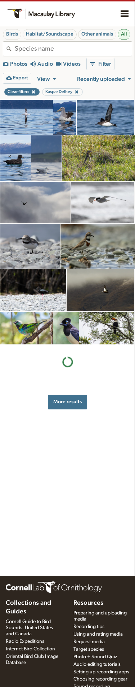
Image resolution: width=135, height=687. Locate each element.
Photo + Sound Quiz (95, 656)
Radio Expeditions (25, 641)
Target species (88, 649)
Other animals (97, 34)
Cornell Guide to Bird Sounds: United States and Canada (29, 627)
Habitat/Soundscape (49, 34)
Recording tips (88, 626)
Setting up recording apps (101, 671)
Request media (89, 641)
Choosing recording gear (100, 679)
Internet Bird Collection (30, 648)
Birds (12, 34)
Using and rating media (98, 634)
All (124, 34)
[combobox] (73, 49)
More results (67, 401)
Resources (88, 603)
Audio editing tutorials (97, 664)
